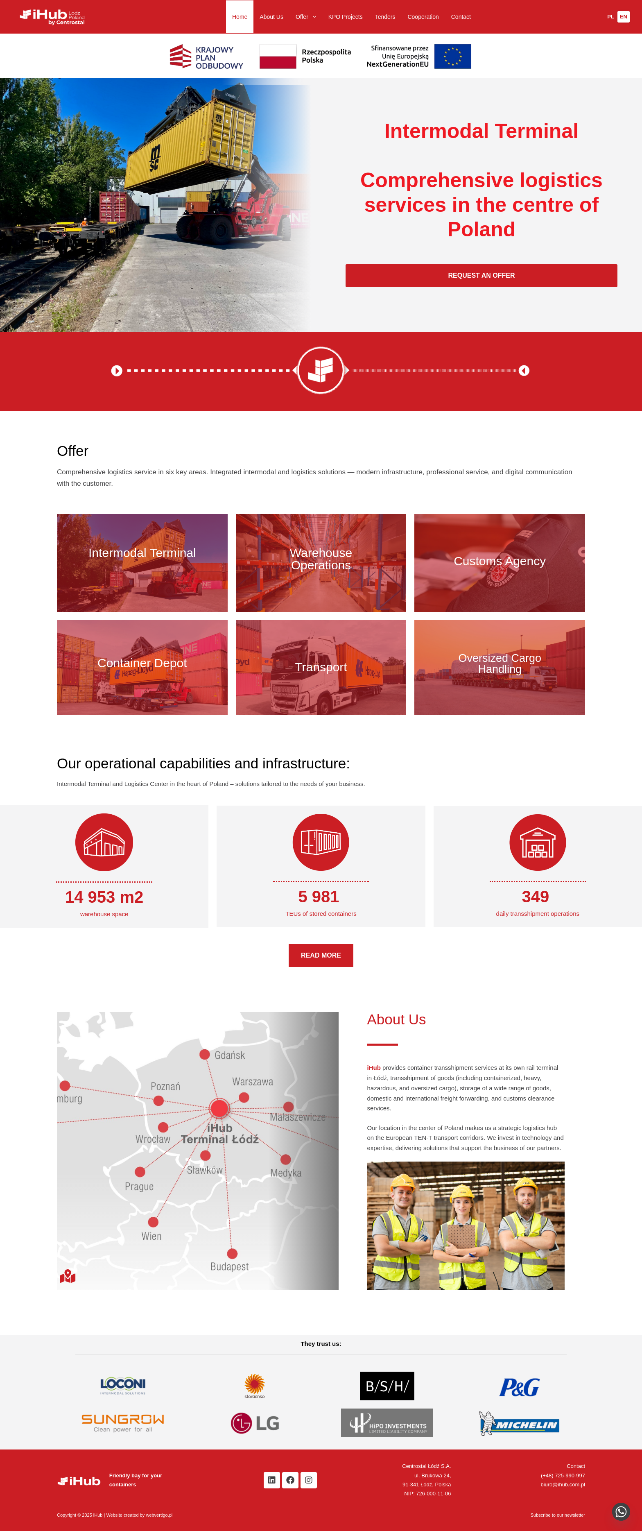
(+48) (548, 1475)
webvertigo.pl (159, 1515)
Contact (461, 17)
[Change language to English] (623, 16)
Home (239, 17)
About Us (271, 17)
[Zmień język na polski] (611, 16)
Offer (307, 17)
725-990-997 (570, 1475)
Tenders (385, 17)
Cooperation (423, 17)
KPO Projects (345, 17)
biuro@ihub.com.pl (562, 1484)
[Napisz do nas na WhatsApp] (621, 1512)
